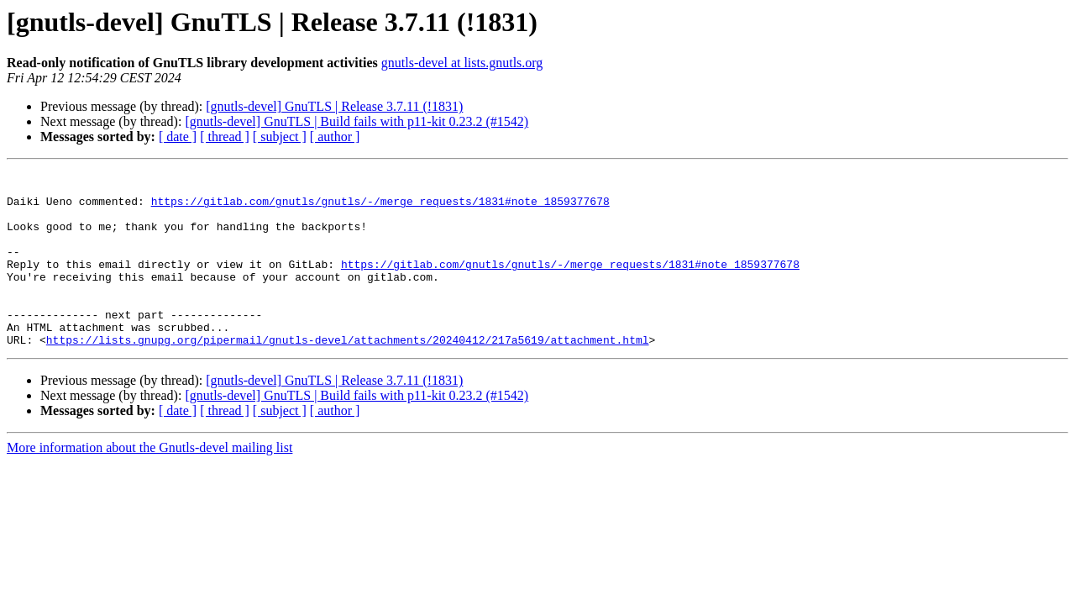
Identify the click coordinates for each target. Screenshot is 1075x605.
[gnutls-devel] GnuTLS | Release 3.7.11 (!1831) (334, 106)
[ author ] (335, 136)
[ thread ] (224, 136)
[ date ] (178, 136)
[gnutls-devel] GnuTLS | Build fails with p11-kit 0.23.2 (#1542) (356, 121)
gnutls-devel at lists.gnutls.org (462, 62)
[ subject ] (280, 136)
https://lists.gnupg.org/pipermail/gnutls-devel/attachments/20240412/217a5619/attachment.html (347, 374)
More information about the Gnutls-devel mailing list (149, 483)
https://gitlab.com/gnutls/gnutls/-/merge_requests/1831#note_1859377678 (380, 208)
